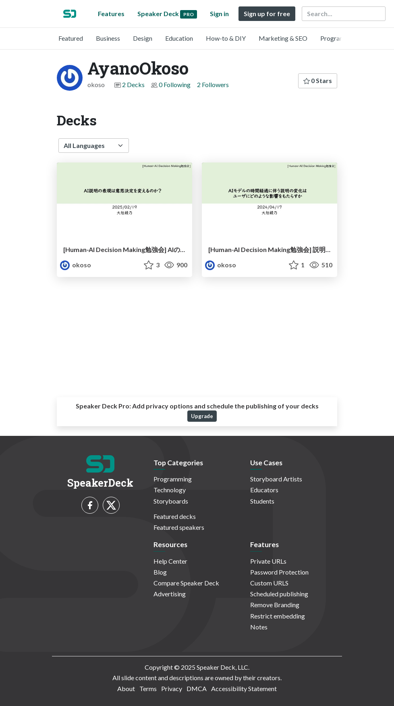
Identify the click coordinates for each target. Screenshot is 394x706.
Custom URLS (269, 583)
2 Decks (133, 84)
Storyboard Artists (276, 479)
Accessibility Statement (244, 688)
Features (111, 13)
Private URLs (268, 561)
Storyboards (170, 501)
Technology (169, 490)
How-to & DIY (226, 38)
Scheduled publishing (279, 594)
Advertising (169, 594)
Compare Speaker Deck (186, 583)
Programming (339, 38)
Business (108, 38)
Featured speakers (178, 527)
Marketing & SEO (283, 38)
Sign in (219, 13)
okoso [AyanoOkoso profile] (75, 265)
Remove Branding (274, 604)
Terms (148, 688)
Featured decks (174, 516)
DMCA (197, 688)
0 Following (175, 84)
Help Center (170, 561)
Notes (259, 627)
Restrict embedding (277, 616)
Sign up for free (267, 13)
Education (179, 38)
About (126, 688)
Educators (264, 490)
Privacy (171, 688)
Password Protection (279, 572)
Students (262, 501)
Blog (160, 572)
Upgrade (202, 416)
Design (142, 38)
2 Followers (213, 84)
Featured (70, 38)
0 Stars (317, 80)
